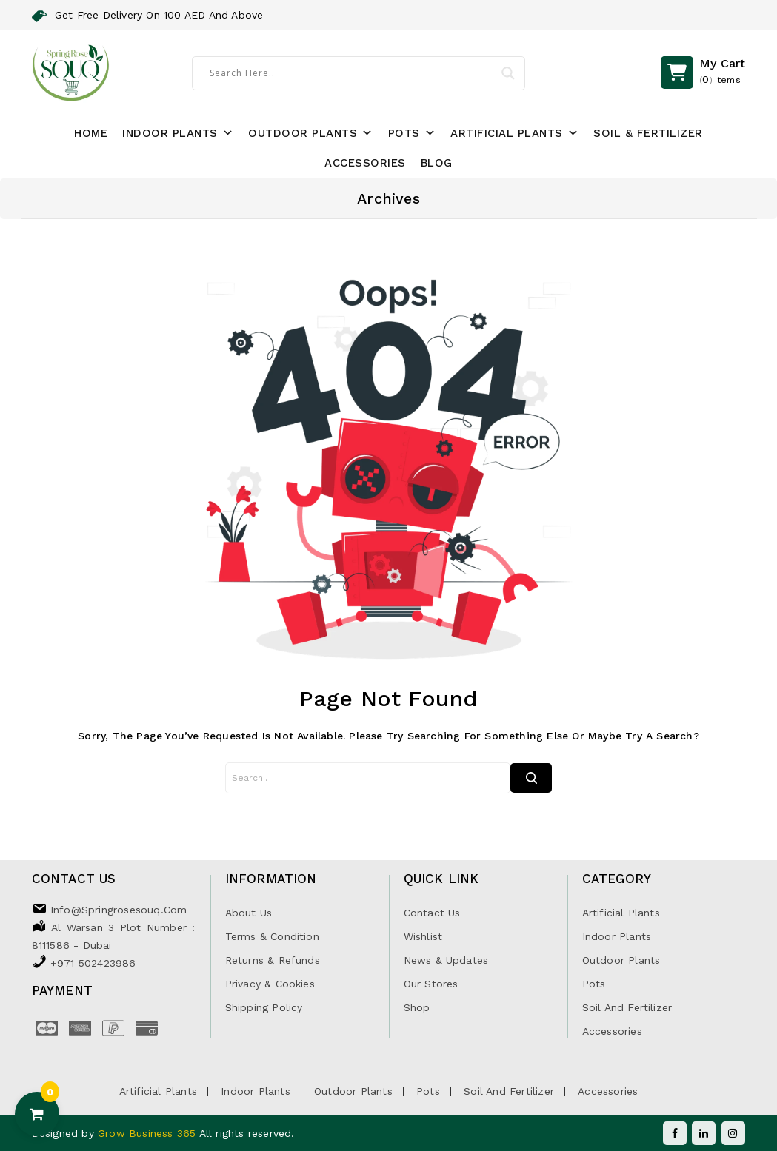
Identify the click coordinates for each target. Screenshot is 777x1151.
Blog (437, 163)
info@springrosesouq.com (118, 910)
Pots (412, 133)
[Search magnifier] (508, 73)
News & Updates (446, 960)
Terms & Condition (272, 936)
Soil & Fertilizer (648, 133)
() (722, 72)
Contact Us (432, 913)
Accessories (365, 163)
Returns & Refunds (272, 960)
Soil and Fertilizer (627, 1007)
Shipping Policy (264, 1007)
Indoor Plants (177, 133)
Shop (417, 1007)
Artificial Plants (514, 133)
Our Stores (431, 984)
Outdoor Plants (310, 133)
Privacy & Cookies (270, 984)
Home (90, 133)
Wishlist (423, 936)
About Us (249, 913)
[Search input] (352, 72)
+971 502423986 (93, 963)
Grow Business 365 (148, 1133)
